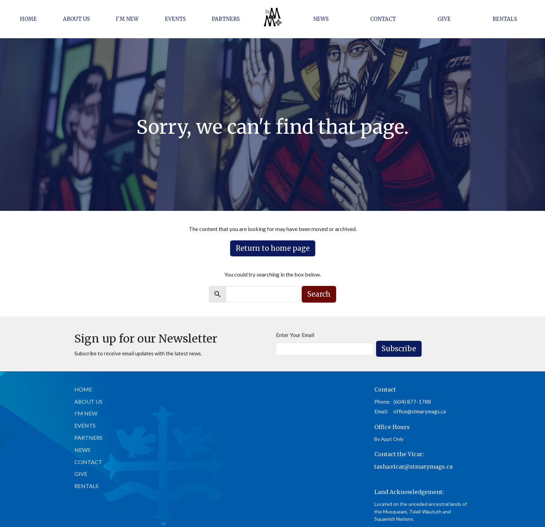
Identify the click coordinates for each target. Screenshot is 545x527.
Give (444, 19)
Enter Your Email (295, 335)
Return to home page (273, 248)
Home (28, 19)
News (321, 19)
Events (175, 19)
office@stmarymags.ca (419, 411)
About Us (76, 19)
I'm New (127, 19)
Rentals (505, 19)
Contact (383, 19)
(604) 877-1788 (412, 401)
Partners (226, 19)
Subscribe (399, 348)
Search (319, 294)
